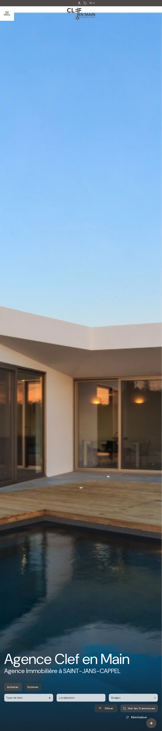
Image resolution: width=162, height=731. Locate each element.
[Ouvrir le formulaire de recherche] (106, 717)
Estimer (32, 695)
